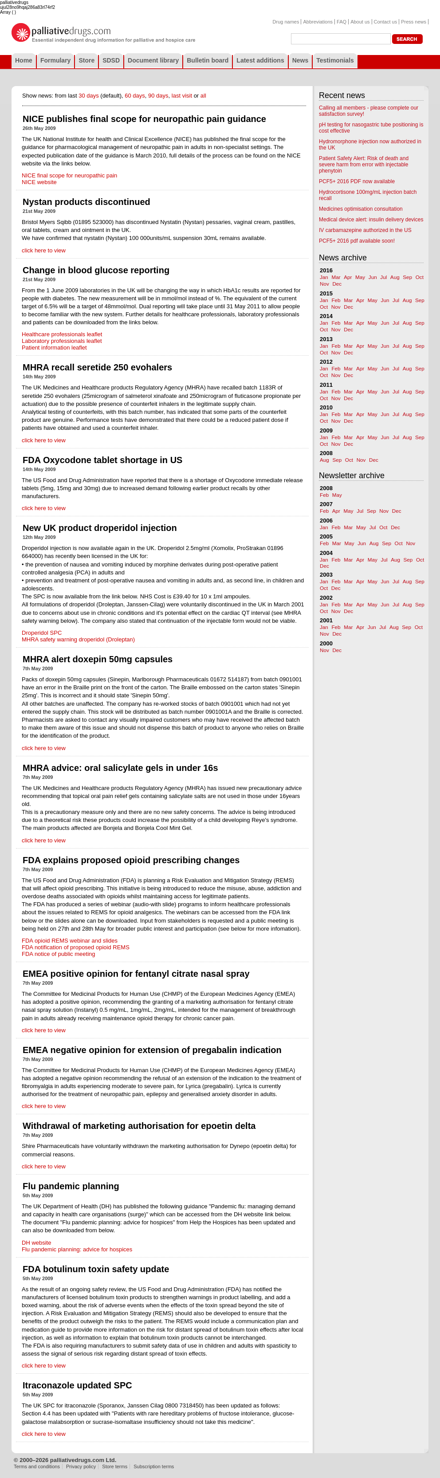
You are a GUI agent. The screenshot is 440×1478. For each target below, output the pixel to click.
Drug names (286, 21)
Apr (348, 277)
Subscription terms (154, 1466)
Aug (395, 277)
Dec (337, 284)
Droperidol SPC (42, 632)
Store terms (114, 1466)
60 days (135, 95)
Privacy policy (81, 1466)
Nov (324, 284)
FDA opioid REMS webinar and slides (70, 940)
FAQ (341, 21)
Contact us (385, 21)
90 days (158, 95)
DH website (36, 1242)
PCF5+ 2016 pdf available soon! (357, 241)
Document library (153, 60)
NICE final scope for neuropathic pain (69, 175)
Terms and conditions (37, 1466)
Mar (335, 277)
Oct (420, 277)
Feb (335, 300)
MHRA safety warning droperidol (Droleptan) (78, 639)
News (300, 60)
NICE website (39, 182)
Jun (373, 277)
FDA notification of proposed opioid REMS (76, 947)
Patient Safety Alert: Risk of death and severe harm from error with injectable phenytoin (364, 164)
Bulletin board (207, 60)
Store (86, 60)
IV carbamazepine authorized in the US (365, 230)
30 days (89, 95)
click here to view (44, 250)
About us (359, 21)
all (203, 95)
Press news (413, 21)
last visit (182, 95)
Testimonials (335, 60)
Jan (324, 277)
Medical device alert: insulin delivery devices (371, 219)
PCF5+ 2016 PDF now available (357, 181)
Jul (383, 277)
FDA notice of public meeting (58, 954)
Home (23, 60)
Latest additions (260, 60)
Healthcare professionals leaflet (62, 334)
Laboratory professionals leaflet (62, 341)
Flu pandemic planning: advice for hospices (77, 1249)
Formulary (55, 60)
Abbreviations (318, 21)
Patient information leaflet (54, 347)
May (360, 277)
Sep (407, 277)
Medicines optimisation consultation (361, 209)
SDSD (111, 60)
